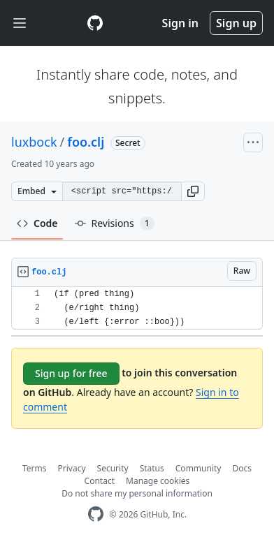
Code (37, 223)
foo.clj (85, 141)
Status (152, 468)
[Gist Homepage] (95, 23)
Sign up (236, 23)
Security (113, 468)
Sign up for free (71, 373)
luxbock (34, 141)
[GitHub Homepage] (95, 514)
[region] (137, 308)
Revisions (114, 223)
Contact (100, 481)
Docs (242, 468)
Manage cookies (157, 481)
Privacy (72, 468)
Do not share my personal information (137, 493)
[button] (193, 191)
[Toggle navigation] (19, 23)
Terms (34, 468)
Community (198, 468)
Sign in (180, 23)
